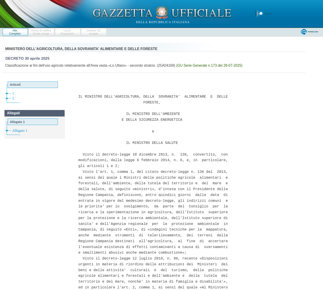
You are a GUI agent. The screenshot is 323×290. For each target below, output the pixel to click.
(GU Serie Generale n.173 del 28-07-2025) (209, 65)
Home (267, 13)
